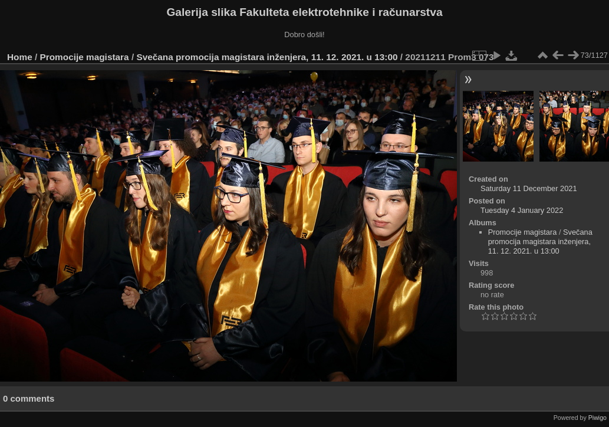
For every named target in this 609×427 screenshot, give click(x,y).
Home (19, 57)
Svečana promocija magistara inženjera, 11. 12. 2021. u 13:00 (266, 57)
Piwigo (597, 417)
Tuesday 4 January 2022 (521, 210)
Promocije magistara (84, 57)
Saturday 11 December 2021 (528, 188)
